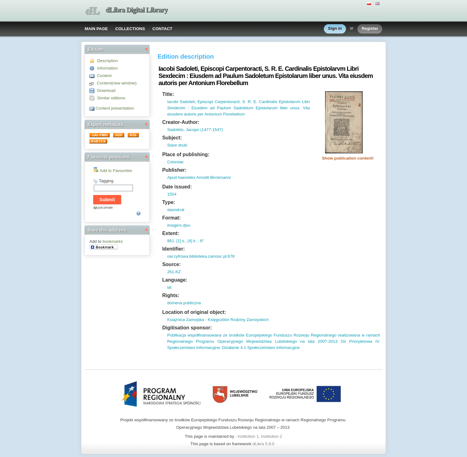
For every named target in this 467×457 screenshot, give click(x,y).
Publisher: (174, 170)
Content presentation (115, 108)
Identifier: (173, 248)
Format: (171, 217)
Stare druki (177, 145)
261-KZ (174, 271)
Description (107, 60)
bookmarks (112, 241)
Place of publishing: (185, 154)
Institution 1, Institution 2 (260, 436)
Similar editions (111, 98)
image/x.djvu (178, 225)
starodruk (175, 209)
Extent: (170, 233)
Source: (171, 264)
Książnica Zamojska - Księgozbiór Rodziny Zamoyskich (218, 319)
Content (104, 75)
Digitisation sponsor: (187, 327)
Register (370, 29)
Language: (174, 280)
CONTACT (162, 28)
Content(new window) (117, 83)
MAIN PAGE (96, 28)
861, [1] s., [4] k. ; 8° (185, 240)
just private (105, 207)
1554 (171, 194)
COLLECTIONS (130, 28)
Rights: (170, 295)
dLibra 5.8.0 (263, 443)
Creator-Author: (180, 122)
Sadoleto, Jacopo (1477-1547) (195, 129)
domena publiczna (184, 303)
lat (169, 287)
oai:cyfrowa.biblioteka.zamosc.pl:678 (200, 256)
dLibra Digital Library (137, 10)
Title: (168, 94)
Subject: (172, 137)
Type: (168, 202)
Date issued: (177, 186)
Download (106, 90)
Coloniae (175, 162)
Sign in (335, 29)
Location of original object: (194, 312)
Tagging (106, 181)
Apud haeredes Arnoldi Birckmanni (198, 177)
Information (107, 68)
